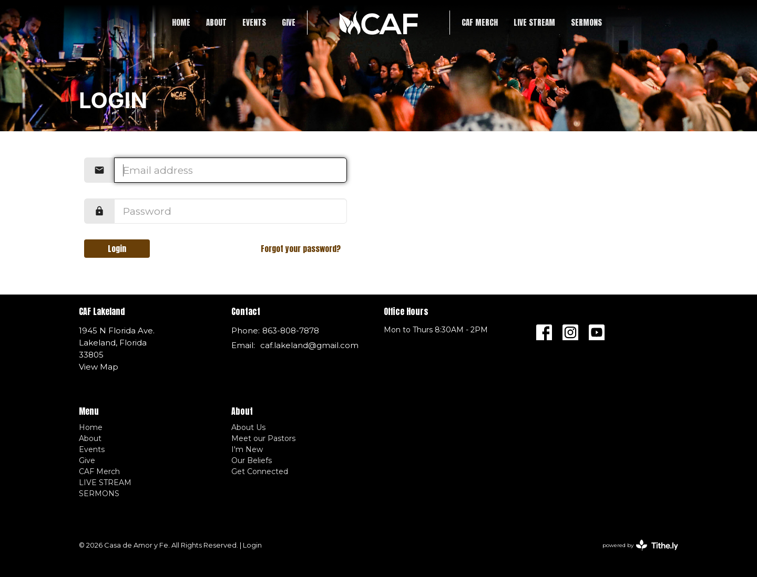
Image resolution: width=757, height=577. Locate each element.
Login (117, 249)
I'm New (247, 449)
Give (288, 22)
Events (254, 22)
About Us (248, 427)
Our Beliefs (251, 460)
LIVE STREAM (534, 22)
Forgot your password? (301, 249)
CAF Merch (480, 22)
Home (181, 22)
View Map (98, 367)
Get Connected (259, 471)
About (216, 22)
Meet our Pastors (263, 438)
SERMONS (586, 22)
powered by (640, 545)
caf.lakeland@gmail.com (309, 345)
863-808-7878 (290, 330)
